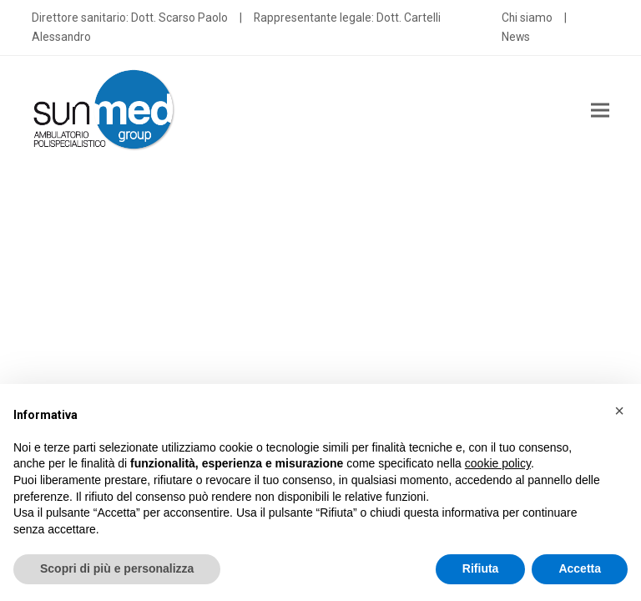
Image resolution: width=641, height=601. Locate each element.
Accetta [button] (579, 568)
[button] (600, 110)
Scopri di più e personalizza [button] (117, 568)
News (516, 36)
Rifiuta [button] (480, 568)
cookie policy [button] (498, 463)
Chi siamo (527, 17)
